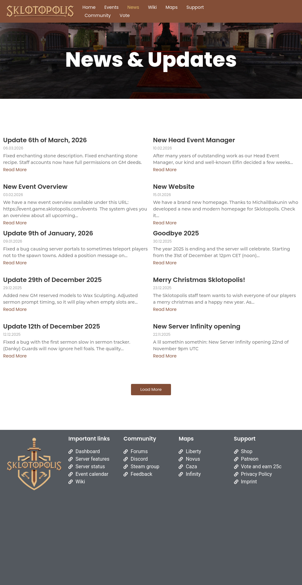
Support (195, 7)
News (133, 7)
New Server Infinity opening (196, 326)
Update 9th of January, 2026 (48, 233)
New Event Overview (35, 186)
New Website (174, 186)
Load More (151, 389)
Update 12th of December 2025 (51, 326)
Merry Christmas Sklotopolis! (199, 280)
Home (89, 7)
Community (98, 15)
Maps (172, 7)
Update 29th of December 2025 (52, 280)
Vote (125, 15)
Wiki (152, 7)
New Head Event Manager (194, 140)
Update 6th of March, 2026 (45, 140)
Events (112, 7)
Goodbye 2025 (176, 233)
